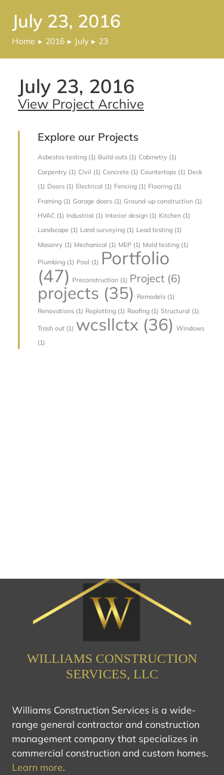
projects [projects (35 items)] (86, 292)
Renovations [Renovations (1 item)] (60, 311)
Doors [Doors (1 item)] (60, 186)
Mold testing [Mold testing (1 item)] (165, 244)
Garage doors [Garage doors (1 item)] (97, 201)
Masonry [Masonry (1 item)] (55, 244)
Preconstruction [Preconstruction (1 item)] (99, 280)
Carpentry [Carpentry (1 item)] (57, 172)
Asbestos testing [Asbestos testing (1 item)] (67, 157)
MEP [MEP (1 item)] (129, 244)
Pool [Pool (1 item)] (87, 262)
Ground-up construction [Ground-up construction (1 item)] (163, 201)
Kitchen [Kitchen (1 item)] (174, 215)
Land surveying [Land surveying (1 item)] (107, 230)
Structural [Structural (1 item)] (180, 311)
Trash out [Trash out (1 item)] (55, 328)
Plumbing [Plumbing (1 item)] (56, 262)
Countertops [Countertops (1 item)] (162, 172)
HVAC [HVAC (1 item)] (51, 215)
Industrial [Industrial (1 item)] (84, 215)
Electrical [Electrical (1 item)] (94, 186)
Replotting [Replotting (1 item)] (105, 311)
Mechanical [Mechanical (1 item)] (95, 244)
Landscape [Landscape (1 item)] (58, 230)
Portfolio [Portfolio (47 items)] (104, 266)
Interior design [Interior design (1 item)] (131, 215)
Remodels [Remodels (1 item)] (155, 296)
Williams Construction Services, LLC (112, 666)
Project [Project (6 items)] (155, 278)
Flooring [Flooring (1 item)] (164, 186)
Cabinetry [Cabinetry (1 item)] (157, 157)
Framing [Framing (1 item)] (54, 201)
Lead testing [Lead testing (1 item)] (159, 230)
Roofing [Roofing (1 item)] (142, 311)
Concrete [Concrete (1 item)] (120, 172)
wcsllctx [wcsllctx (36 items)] (125, 324)
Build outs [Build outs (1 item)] (117, 157)
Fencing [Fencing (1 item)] (130, 186)
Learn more (37, 767)
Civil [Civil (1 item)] (89, 172)
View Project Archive (81, 103)
